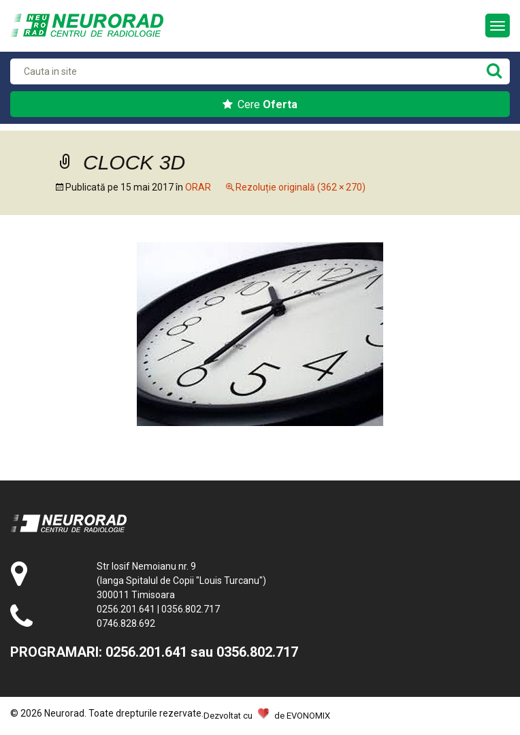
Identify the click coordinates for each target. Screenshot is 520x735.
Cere (260, 104)
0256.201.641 (126, 609)
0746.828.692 (126, 623)
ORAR (198, 187)
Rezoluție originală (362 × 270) (300, 187)
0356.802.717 (190, 609)
